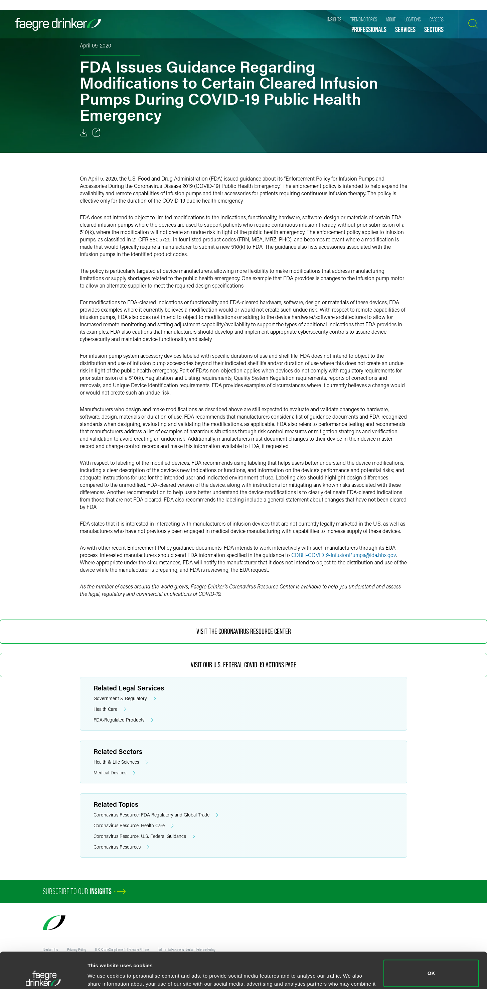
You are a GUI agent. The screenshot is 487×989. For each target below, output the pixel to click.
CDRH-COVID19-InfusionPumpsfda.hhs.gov (343, 554)
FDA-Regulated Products (123, 720)
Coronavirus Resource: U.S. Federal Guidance (144, 836)
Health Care (110, 709)
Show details (103, 974)
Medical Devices (114, 772)
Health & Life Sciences (121, 762)
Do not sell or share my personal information (431, 967)
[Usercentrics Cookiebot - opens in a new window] (43, 976)
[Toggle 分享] (96, 132)
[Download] (83, 132)
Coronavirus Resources (122, 847)
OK (431, 937)
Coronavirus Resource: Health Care (134, 825)
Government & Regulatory (125, 698)
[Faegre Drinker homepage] (58, 24)
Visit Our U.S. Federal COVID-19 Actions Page (243, 665)
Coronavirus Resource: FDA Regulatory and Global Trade (156, 814)
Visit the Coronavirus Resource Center (243, 631)
